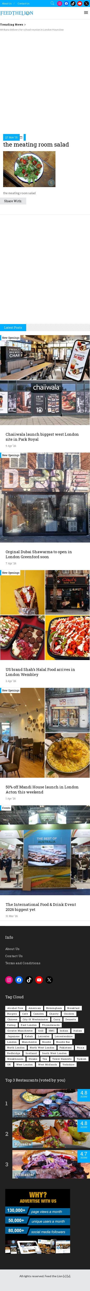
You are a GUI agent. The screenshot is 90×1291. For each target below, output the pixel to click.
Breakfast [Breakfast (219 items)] (73, 1008)
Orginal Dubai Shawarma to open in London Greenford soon (39, 554)
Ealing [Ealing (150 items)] (11, 1025)
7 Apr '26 (11, 563)
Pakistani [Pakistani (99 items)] (66, 1047)
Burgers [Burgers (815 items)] (12, 1013)
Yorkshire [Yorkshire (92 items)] (68, 1064)
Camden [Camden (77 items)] (38, 1013)
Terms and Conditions (22, 963)
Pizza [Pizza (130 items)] (80, 1047)
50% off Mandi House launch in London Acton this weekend (42, 789)
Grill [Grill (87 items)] (41, 1030)
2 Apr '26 (11, 681)
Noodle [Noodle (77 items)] (46, 1041)
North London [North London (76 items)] (16, 1047)
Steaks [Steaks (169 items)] (33, 1058)
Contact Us (24, 3)
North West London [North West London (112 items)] (42, 1047)
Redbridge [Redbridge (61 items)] (13, 1053)
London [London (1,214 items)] (12, 1041)
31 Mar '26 (12, 916)
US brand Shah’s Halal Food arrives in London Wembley (40, 672)
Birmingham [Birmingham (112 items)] (54, 1008)
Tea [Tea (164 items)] (44, 1058)
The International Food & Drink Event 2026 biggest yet (41, 907)
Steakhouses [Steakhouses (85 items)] (15, 1058)
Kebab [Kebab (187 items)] (29, 1036)
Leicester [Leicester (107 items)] (44, 1036)
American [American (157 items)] (34, 1008)
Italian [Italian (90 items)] (77, 1030)
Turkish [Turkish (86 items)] (81, 1058)
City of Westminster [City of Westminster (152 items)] (35, 1019)
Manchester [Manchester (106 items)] (29, 1041)
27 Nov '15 (11, 137)
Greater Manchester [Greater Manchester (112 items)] (20, 1030)
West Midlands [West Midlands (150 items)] (47, 1064)
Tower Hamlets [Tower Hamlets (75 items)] (62, 1058)
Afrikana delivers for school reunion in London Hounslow (32, 29)
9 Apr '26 (11, 445)
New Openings (10, 337)
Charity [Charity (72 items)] (54, 1013)
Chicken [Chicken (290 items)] (69, 1013)
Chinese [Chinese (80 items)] (12, 1019)
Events (6, 808)
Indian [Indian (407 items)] (64, 1030)
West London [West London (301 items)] (24, 1064)
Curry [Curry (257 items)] (56, 1019)
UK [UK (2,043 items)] (9, 1064)
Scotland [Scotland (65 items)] (31, 1053)
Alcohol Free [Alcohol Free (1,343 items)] (15, 1008)
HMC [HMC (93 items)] (52, 1030)
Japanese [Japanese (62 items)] (13, 1036)
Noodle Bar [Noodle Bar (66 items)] (63, 1041)
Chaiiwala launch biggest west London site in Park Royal (42, 437)
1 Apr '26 (10, 798)
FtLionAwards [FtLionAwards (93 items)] (51, 1025)
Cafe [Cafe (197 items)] (25, 1013)
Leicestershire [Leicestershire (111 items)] (64, 1036)
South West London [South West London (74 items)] (54, 1053)
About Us (7, 3)
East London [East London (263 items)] (29, 1025)
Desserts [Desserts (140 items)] (71, 1019)
